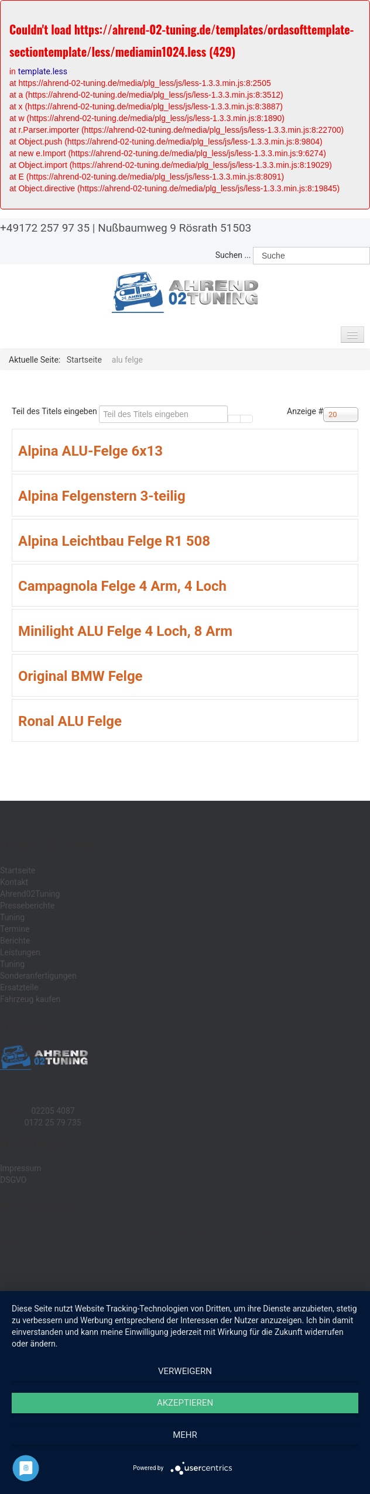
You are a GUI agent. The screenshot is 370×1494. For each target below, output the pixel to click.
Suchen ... (233, 255)
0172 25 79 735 (53, 1122)
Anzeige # (305, 411)
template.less (42, 71)
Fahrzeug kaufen (30, 999)
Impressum (20, 1168)
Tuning (12, 917)
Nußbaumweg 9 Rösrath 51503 (174, 228)
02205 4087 (52, 1111)
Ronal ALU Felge (70, 721)
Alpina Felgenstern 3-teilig (102, 496)
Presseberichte (27, 905)
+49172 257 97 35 (45, 228)
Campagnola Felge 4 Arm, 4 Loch (122, 586)
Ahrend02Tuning (30, 894)
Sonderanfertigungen (38, 975)
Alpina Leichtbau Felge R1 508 (114, 541)
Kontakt (14, 882)
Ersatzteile (19, 987)
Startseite (17, 870)
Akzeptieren (185, 1402)
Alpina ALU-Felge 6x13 (90, 451)
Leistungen (20, 952)
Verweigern (185, 1371)
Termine (15, 929)
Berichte (15, 940)
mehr (185, 1435)
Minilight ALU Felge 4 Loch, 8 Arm (125, 631)
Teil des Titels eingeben (55, 411)
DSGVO (13, 1180)
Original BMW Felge (80, 676)
